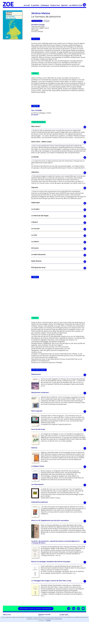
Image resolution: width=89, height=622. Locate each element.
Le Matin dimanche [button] (58, 255)
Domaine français (37, 24)
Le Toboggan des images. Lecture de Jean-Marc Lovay (58, 581)
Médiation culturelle (44, 614)
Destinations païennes (58, 502)
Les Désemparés (58, 485)
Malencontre (58, 375)
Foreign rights (64, 614)
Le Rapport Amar (58, 466)
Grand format (37, 21)
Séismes (58, 448)
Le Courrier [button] (58, 229)
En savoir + (35, 115)
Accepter (48, 620)
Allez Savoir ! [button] (58, 127)
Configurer (41, 620)
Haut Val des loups (58, 430)
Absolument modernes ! (58, 393)
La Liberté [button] (58, 242)
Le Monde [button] (58, 157)
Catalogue (45, 5)
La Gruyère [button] (58, 209)
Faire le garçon (58, 411)
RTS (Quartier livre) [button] (58, 268)
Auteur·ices (55, 5)
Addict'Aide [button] (58, 203)
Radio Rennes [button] (58, 261)
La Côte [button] (58, 235)
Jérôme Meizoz (40, 13)
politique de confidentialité (54, 619)
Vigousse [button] (58, 188)
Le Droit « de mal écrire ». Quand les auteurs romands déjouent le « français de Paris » (58, 542)
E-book (46, 21)
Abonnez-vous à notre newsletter (36, 608)
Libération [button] (58, 172)
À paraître (35, 5)
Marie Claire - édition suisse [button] (58, 142)
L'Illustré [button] (58, 222)
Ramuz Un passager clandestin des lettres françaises (58, 562)
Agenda (64, 5)
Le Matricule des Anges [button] (58, 216)
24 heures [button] (58, 248)
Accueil (27, 5)
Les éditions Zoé (75, 5)
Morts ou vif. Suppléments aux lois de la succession (58, 521)
